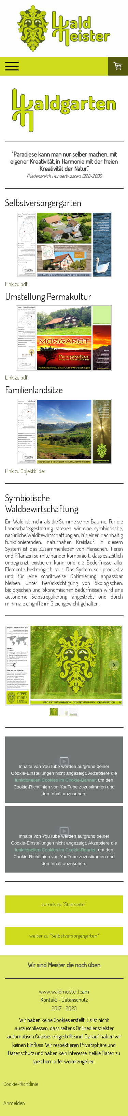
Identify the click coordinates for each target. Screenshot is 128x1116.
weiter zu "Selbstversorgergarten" (64, 935)
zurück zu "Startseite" (64, 904)
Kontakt (49, 999)
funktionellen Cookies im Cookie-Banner (55, 780)
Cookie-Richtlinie (20, 1083)
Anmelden (14, 1103)
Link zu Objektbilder (25, 471)
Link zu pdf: (17, 284)
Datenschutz (74, 999)
